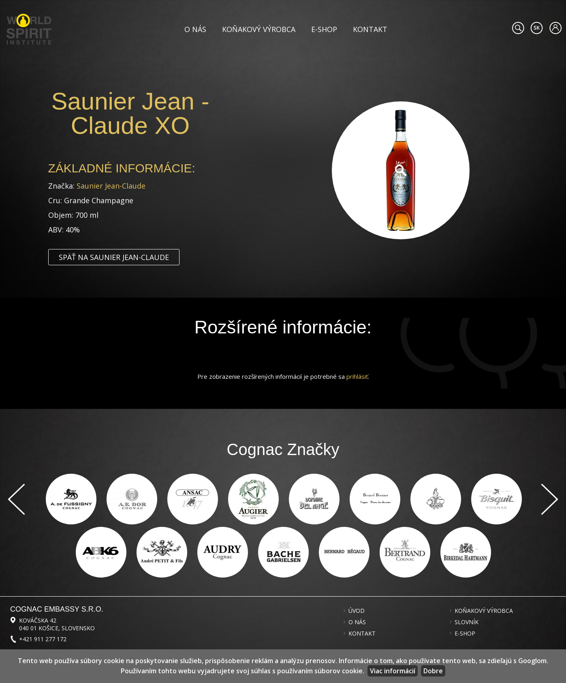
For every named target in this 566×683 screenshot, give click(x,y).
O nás (195, 29)
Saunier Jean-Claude (111, 186)
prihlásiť (357, 376)
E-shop (324, 29)
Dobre (433, 670)
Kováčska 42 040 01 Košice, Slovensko (57, 624)
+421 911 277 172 (42, 639)
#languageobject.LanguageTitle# (536, 27)
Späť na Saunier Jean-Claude (114, 257)
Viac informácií (392, 670)
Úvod (356, 611)
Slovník (466, 622)
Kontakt (370, 29)
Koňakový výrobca (258, 29)
